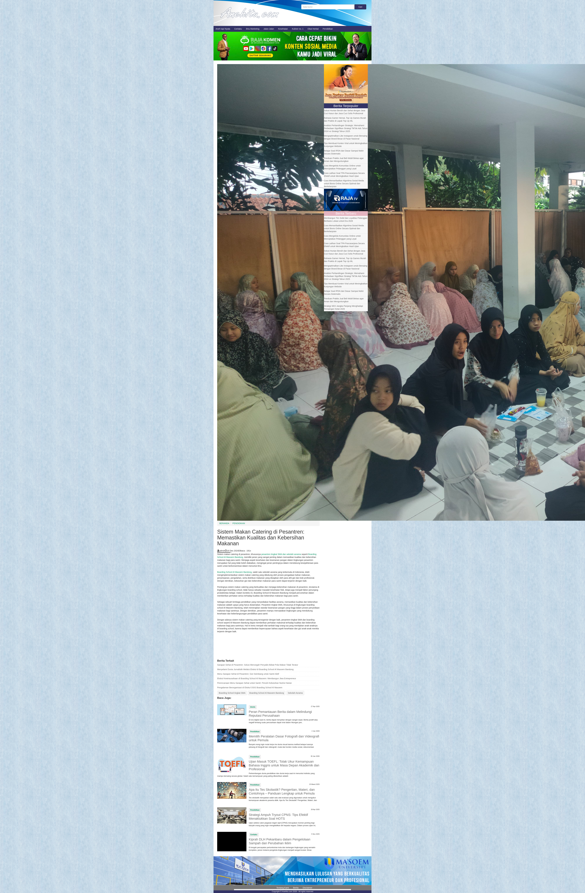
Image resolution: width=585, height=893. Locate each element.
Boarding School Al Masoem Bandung (234, 572)
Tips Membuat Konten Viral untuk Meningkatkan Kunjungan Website (345, 144)
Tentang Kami (282, 888)
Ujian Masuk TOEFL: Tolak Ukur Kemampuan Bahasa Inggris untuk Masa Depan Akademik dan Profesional (284, 765)
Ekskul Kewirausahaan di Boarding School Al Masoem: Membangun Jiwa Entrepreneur (256, 678)
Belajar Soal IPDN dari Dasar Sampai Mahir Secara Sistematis (344, 152)
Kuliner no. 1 (297, 29)
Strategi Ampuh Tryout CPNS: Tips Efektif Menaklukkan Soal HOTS (278, 816)
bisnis (252, 707)
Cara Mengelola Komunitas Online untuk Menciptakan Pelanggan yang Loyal (342, 167)
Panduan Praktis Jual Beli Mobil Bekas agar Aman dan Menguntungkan (344, 159)
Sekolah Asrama (295, 693)
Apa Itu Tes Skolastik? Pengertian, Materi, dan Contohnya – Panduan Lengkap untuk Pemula (282, 791)
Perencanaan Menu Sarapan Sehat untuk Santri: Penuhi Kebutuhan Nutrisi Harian (254, 683)
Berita (295, 888)
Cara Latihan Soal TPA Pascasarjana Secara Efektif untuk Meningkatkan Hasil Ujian (344, 174)
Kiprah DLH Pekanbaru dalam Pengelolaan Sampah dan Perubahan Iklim (279, 841)
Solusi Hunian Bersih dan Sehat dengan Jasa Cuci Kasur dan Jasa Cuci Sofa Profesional (344, 112)
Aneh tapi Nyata (223, 29)
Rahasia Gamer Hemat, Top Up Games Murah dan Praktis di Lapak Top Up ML (345, 119)
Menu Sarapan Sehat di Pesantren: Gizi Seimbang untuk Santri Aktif (248, 674)
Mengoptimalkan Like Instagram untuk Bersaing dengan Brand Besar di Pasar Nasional (345, 137)
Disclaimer (307, 888)
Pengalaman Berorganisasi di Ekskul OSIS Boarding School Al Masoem (249, 687)
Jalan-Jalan (269, 29)
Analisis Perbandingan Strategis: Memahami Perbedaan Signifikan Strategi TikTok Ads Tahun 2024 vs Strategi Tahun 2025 (346, 128)
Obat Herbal (313, 29)
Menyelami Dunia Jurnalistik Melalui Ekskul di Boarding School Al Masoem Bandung (255, 669)
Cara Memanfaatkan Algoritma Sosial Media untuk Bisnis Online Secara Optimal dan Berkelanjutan (344, 183)
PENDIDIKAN (238, 523)
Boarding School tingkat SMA (232, 693)
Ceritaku (238, 29)
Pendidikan (328, 29)
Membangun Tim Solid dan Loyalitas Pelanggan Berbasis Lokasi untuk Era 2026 (345, 219)
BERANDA (224, 523)
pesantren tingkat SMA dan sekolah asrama (281, 554)
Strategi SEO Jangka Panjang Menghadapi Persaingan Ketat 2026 (343, 307)
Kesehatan (283, 29)
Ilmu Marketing (252, 29)
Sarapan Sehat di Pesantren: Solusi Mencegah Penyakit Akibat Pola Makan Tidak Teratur (257, 665)
